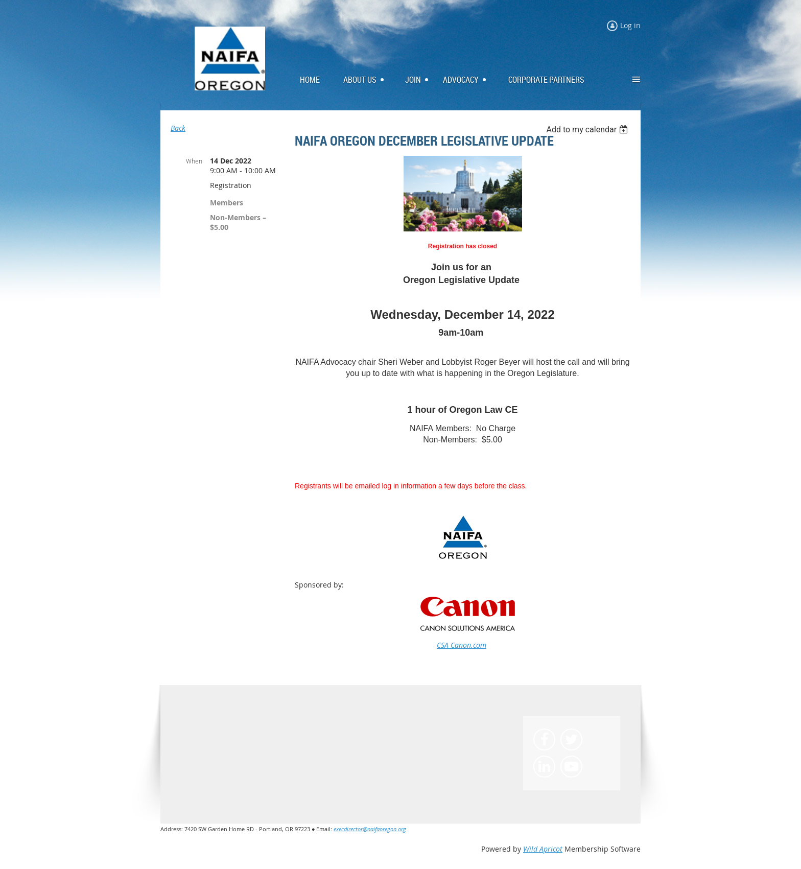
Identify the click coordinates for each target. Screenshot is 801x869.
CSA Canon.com (461, 645)
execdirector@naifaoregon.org (370, 829)
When (194, 161)
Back (178, 128)
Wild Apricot (542, 849)
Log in (630, 25)
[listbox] (588, 129)
